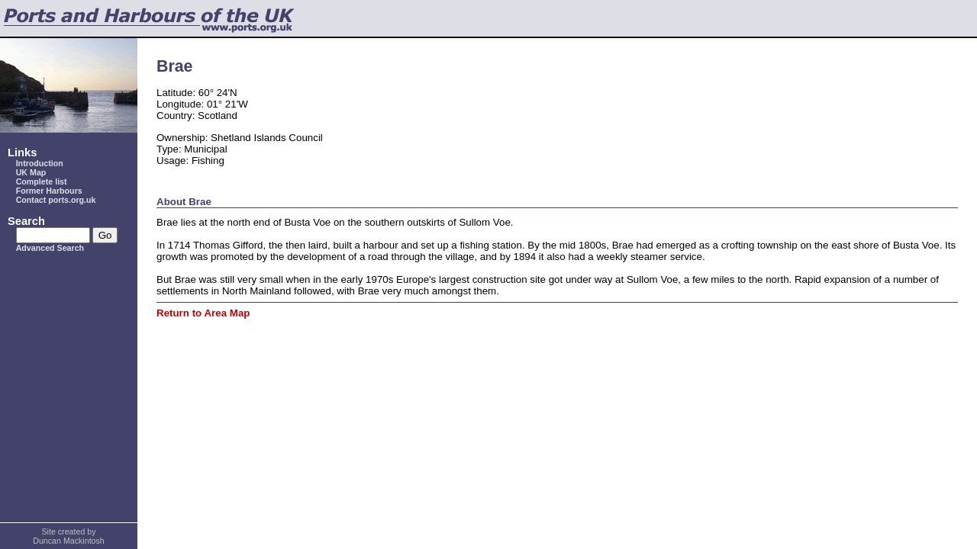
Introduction (39, 163)
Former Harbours (49, 190)
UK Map (31, 172)
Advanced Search (50, 247)
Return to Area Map (203, 313)
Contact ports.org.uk (56, 199)
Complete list (41, 181)
